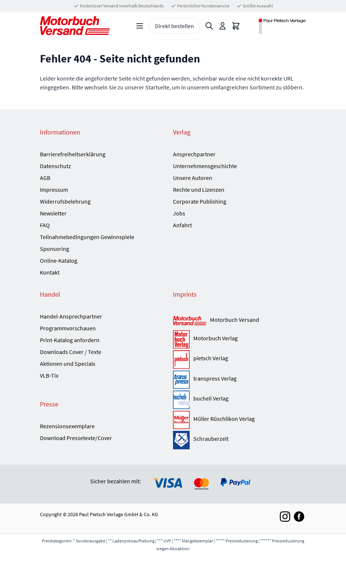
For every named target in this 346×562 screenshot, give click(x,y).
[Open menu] (140, 26)
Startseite (157, 87)
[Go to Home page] (75, 25)
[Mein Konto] (222, 25)
